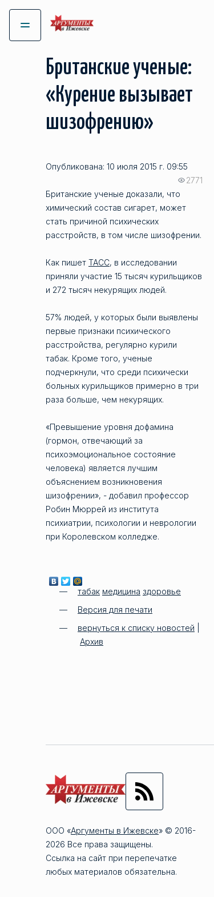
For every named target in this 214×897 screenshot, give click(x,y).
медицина (121, 591)
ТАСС (99, 262)
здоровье (162, 591)
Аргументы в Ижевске (115, 830)
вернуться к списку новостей (136, 628)
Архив (91, 641)
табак (89, 591)
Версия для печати (115, 609)
